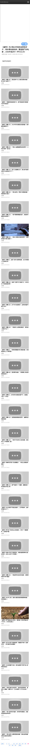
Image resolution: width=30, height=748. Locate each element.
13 (19, 743)
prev (2, 743)
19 (15, 745)
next (20, 745)
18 (12, 745)
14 (22, 743)
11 (14, 743)
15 (25, 743)
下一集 (24, 44)
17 (9, 745)
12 (17, 743)
